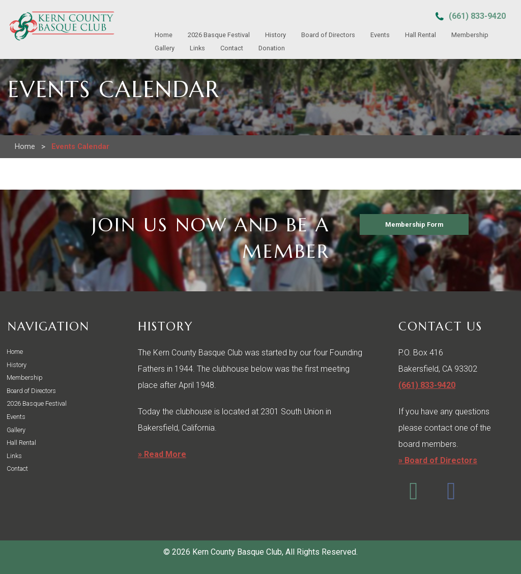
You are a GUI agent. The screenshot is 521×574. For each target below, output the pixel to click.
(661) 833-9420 (477, 16)
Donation (271, 48)
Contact (231, 48)
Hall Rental (420, 35)
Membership (469, 35)
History (275, 35)
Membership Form (414, 224)
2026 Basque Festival (219, 35)
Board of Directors (328, 35)
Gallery (165, 48)
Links (197, 48)
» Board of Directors (437, 460)
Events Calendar (80, 146)
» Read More (162, 454)
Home (163, 35)
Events (380, 35)
